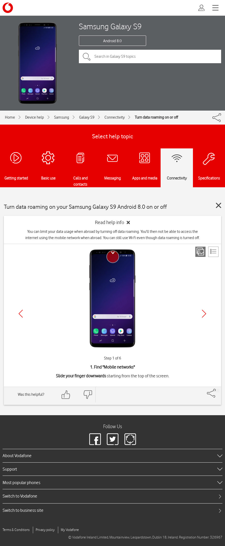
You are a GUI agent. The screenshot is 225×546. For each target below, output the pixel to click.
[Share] (217, 390)
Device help (34, 117)
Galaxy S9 (86, 117)
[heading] (112, 455)
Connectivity (114, 117)
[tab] (112, 496)
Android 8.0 (112, 41)
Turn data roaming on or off (156, 117)
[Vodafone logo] (8, 8)
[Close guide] (218, 205)
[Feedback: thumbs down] (87, 394)
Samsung (61, 117)
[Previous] (21, 314)
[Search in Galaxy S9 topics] (150, 56)
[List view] (213, 252)
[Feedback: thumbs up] (66, 394)
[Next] (204, 314)
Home (10, 117)
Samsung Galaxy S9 (110, 26)
